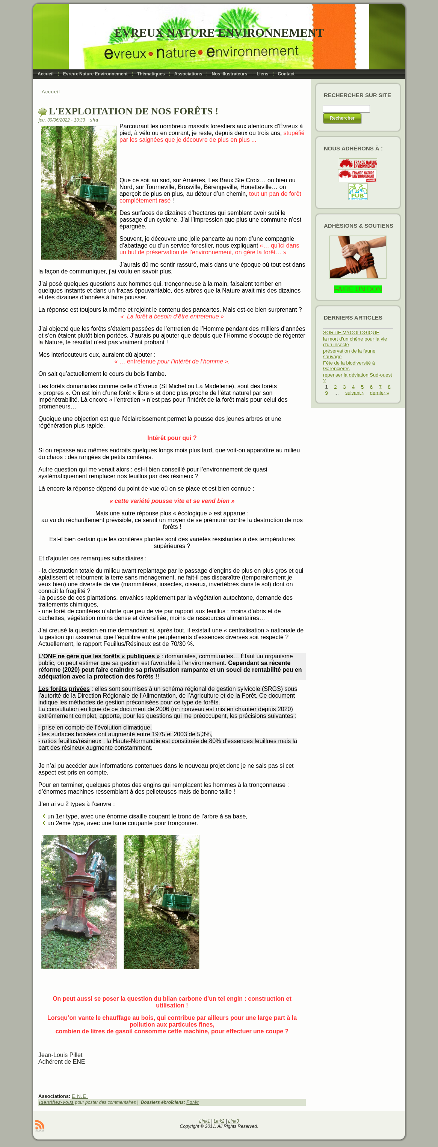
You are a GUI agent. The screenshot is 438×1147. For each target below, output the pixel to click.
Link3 (233, 1121)
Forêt (192, 1102)
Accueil (51, 92)
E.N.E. (80, 1096)
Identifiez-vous (56, 1102)
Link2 (219, 1121)
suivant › (354, 392)
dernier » (379, 392)
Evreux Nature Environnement (219, 32)
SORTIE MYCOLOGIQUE (351, 332)
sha (94, 120)
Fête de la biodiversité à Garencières (349, 365)
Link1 (204, 1121)
